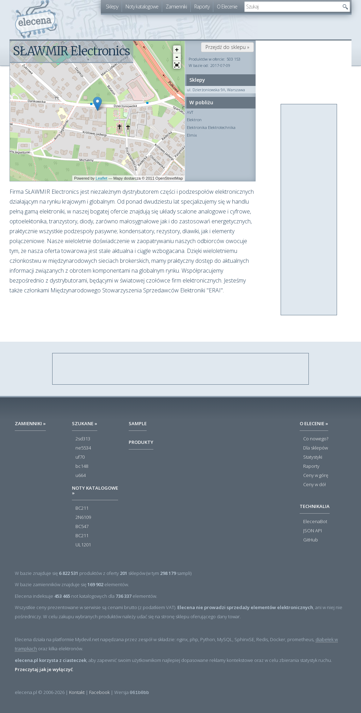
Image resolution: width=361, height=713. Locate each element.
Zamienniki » (30, 423)
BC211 (81, 508)
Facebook (99, 692)
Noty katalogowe (142, 6)
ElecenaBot (315, 522)
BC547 (81, 526)
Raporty (201, 6)
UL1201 (83, 545)
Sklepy (112, 6)
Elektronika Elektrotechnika (211, 127)
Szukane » (84, 423)
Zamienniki (176, 6)
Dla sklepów (315, 448)
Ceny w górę (315, 475)
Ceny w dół (314, 485)
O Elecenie (227, 6)
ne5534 (83, 448)
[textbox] (291, 6)
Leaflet (101, 178)
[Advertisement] (309, 210)
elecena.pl (36, 19)
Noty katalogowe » (95, 490)
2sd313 (82, 439)
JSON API (312, 531)
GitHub (310, 540)
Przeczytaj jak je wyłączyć (44, 669)
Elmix (192, 135)
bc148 (81, 466)
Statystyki (312, 457)
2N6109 (83, 517)
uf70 (80, 457)
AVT (190, 112)
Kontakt (77, 692)
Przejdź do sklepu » (227, 47)
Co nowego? (315, 439)
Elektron (194, 119)
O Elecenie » (314, 423)
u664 (80, 475)
